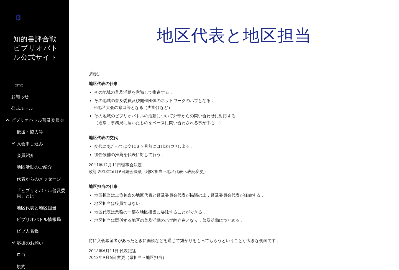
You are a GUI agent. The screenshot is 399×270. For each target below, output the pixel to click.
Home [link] (17, 84)
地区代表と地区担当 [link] (37, 207)
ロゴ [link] (21, 254)
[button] (392, 7)
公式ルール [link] (22, 108)
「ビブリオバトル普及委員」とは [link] (41, 193)
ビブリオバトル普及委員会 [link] (37, 120)
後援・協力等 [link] (30, 131)
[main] (234, 34)
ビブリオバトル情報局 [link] (39, 219)
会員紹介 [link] (25, 155)
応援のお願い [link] (30, 242)
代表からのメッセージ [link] (39, 178)
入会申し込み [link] (30, 143)
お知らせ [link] (20, 96)
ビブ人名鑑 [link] (28, 230)
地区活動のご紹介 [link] (34, 166)
